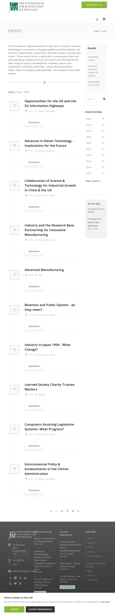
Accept (14, 609)
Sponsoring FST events (94, 83)
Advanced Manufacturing (44, 270)
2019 (95, 161)
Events (92, 48)
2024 (95, 130)
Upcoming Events (93, 58)
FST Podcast (67, 587)
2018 (95, 167)
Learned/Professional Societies (95, 565)
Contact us (93, 579)
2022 (95, 142)
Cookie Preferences (40, 609)
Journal (91, 551)
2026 (95, 118)
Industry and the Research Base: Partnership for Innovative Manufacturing (50, 230)
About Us (92, 542)
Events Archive (93, 111)
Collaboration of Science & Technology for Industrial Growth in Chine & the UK (50, 185)
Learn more (105, 602)
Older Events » (93, 181)
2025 (95, 124)
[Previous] (51, 511)
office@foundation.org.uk (24, 571)
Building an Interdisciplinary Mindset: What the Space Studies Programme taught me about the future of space (44, 560)
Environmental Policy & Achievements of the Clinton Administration (47, 469)
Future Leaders (95, 556)
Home (96, 31)
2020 (95, 155)
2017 (95, 173)
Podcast (91, 575)
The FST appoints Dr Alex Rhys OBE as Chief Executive (43, 582)
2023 (95, 136)
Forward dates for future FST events (93, 71)
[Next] (78, 511)
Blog (90, 571)
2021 (95, 149)
